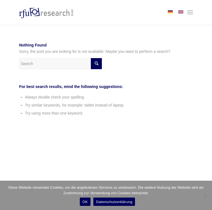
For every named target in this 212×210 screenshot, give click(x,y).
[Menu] (190, 12)
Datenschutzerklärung (114, 202)
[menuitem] (190, 12)
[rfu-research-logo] (46, 12)
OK (85, 202)
